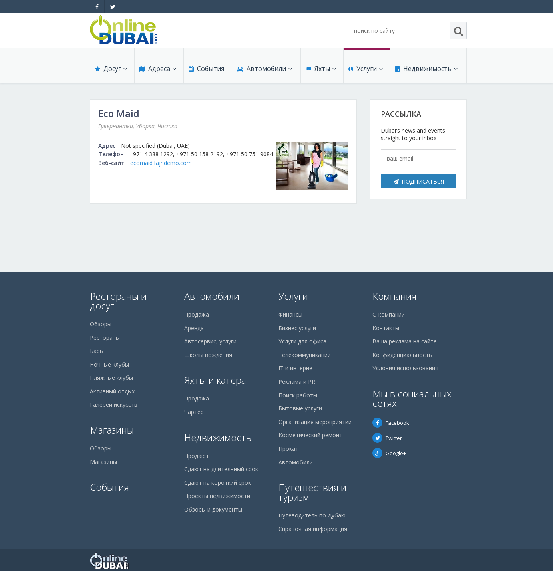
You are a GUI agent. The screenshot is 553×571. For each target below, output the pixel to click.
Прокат (288, 448)
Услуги (365, 69)
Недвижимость (426, 69)
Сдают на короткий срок (217, 482)
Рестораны (105, 337)
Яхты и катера (215, 380)
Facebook (390, 422)
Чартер (194, 412)
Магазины (112, 429)
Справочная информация (312, 529)
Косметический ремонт (310, 435)
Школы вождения (208, 355)
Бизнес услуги (297, 328)
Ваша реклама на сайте (404, 341)
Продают (196, 456)
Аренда (194, 328)
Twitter (387, 438)
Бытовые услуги (300, 408)
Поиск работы (297, 395)
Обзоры (100, 324)
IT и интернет (297, 368)
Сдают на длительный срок (221, 469)
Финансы (290, 314)
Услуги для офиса (302, 341)
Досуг (111, 69)
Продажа (196, 314)
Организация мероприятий (315, 422)
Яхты (321, 69)
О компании (388, 314)
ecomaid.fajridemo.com (161, 163)
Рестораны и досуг (118, 300)
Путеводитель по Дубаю (312, 515)
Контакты (385, 328)
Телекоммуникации (304, 355)
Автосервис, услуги (210, 341)
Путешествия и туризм (312, 492)
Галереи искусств (113, 404)
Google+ (389, 453)
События (206, 68)
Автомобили (264, 69)
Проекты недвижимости (217, 496)
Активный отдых (112, 391)
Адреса (157, 69)
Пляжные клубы (111, 377)
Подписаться (418, 181)
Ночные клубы (109, 364)
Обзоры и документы (213, 509)
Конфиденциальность (402, 355)
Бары (97, 351)
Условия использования (405, 368)
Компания (394, 296)
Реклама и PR (296, 381)
